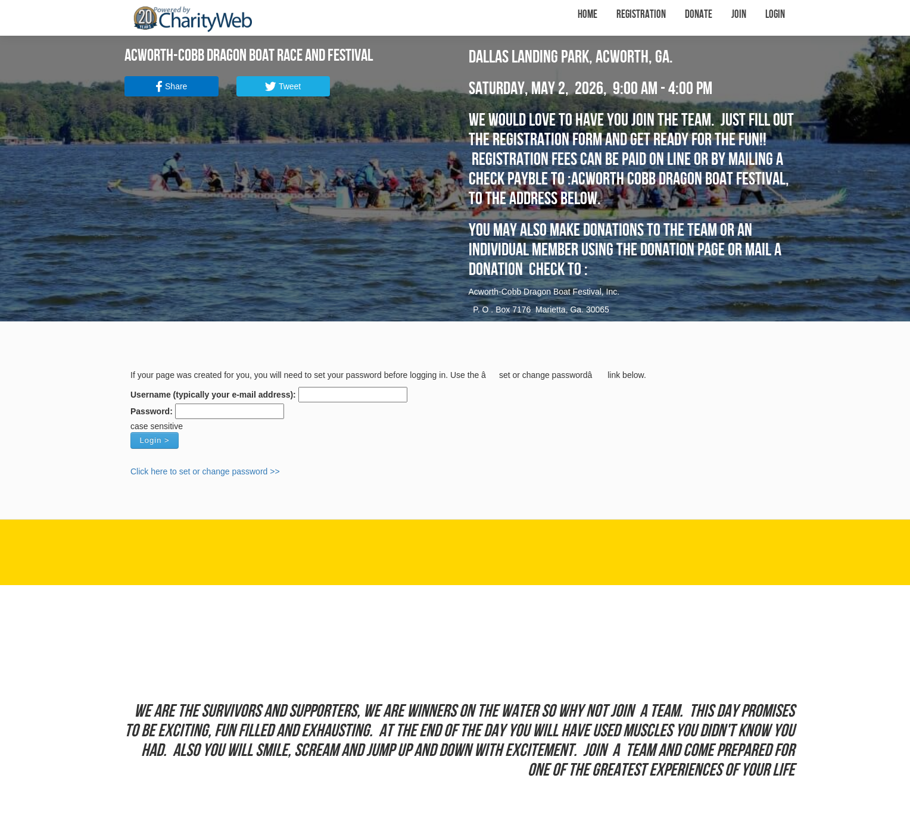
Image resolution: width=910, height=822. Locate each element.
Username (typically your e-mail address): (213, 394)
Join (738, 14)
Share (171, 86)
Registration (641, 14)
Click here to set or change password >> (205, 471)
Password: (151, 411)
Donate (698, 14)
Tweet (283, 86)
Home (587, 14)
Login (775, 14)
